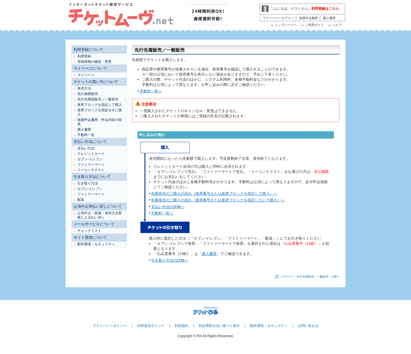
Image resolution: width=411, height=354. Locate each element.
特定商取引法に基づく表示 (219, 326)
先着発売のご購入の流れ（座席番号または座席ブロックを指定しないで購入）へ (218, 200)
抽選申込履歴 (308, 18)
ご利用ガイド (314, 25)
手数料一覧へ (151, 91)
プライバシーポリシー (109, 326)
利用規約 (181, 326)
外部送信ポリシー (150, 326)
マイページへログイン (278, 18)
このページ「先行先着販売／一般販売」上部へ (310, 276)
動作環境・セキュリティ (269, 326)
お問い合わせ (308, 326)
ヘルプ (337, 25)
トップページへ (286, 25)
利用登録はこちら (325, 9)
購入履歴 (329, 18)
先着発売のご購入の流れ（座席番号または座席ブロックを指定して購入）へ (214, 193)
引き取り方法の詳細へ (169, 260)
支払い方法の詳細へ (167, 207)
